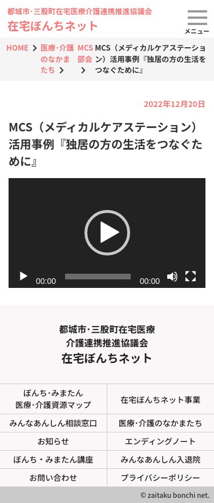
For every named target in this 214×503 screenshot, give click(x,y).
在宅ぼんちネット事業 (160, 399)
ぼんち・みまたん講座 (53, 459)
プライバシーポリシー (160, 477)
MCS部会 (85, 53)
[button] (107, 232)
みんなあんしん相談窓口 (53, 422)
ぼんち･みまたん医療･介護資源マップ (53, 398)
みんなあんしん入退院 (160, 459)
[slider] (98, 276)
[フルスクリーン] (190, 276)
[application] (107, 233)
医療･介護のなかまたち (57, 58)
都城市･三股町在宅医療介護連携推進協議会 (107, 343)
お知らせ (53, 441)
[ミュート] (172, 276)
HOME (17, 47)
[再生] (23, 276)
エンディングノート (160, 441)
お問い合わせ (53, 477)
